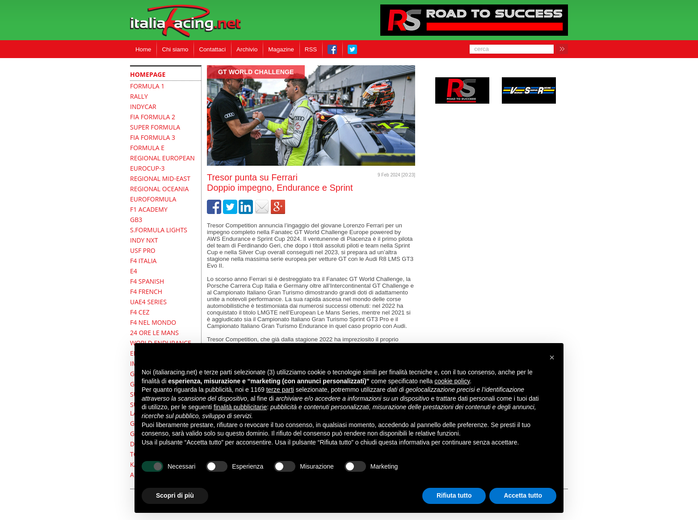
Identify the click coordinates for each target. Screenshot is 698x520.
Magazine (281, 49)
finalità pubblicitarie (240, 407)
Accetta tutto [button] (523, 495)
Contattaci (212, 49)
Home (143, 49)
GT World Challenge (256, 71)
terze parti (280, 389)
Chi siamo (175, 49)
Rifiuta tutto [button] (454, 495)
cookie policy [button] (452, 381)
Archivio (246, 49)
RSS (311, 49)
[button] (552, 357)
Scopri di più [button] (175, 495)
